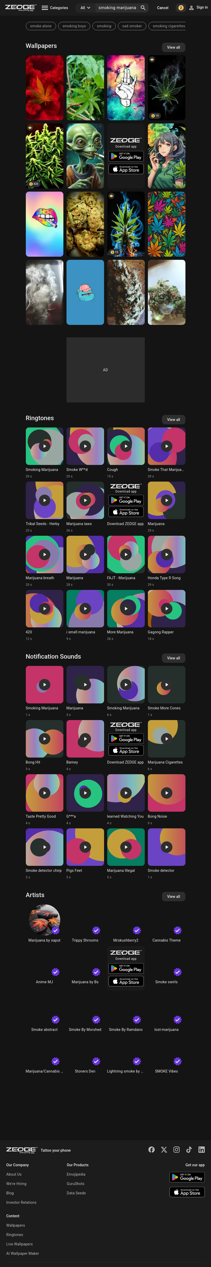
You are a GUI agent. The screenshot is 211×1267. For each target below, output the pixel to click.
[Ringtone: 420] (44, 615)
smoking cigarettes (169, 26)
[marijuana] (166, 155)
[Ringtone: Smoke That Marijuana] (166, 452)
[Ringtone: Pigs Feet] (85, 853)
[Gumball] (85, 292)
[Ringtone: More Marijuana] (126, 615)
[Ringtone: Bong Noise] (166, 799)
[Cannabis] (166, 87)
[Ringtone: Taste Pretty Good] (44, 799)
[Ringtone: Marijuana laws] (85, 507)
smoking (104, 26)
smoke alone (41, 26)
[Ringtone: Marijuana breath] (44, 561)
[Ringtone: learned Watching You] (126, 799)
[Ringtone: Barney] (85, 745)
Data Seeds (76, 1193)
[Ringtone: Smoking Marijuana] (44, 452)
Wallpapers (15, 1225)
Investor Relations (21, 1202)
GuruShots (76, 1184)
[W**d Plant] (44, 155)
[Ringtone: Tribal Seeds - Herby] (44, 507)
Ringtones (14, 1235)
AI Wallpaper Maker (22, 1253)
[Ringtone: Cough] (126, 452)
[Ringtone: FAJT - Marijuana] (126, 561)
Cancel (162, 8)
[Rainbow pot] (44, 224)
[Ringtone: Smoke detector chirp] (44, 853)
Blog (10, 1193)
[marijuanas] (166, 224)
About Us (14, 1174)
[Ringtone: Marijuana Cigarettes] (166, 745)
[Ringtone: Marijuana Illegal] (126, 853)
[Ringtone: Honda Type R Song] (166, 561)
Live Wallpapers (19, 1244)
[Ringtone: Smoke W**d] (85, 452)
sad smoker (132, 26)
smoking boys (74, 26)
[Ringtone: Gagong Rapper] (166, 615)
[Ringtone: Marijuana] (166, 507)
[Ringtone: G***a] (85, 799)
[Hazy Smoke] (44, 292)
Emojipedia (76, 1174)
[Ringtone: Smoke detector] (166, 853)
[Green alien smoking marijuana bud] (85, 155)
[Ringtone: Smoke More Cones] (166, 691)
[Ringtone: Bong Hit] (44, 745)
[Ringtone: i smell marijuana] (85, 615)
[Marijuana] (44, 87)
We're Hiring (16, 1184)
